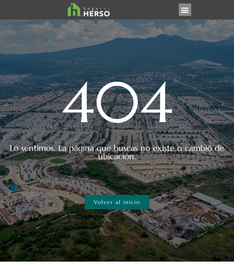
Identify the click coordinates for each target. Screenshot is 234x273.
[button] (185, 9)
